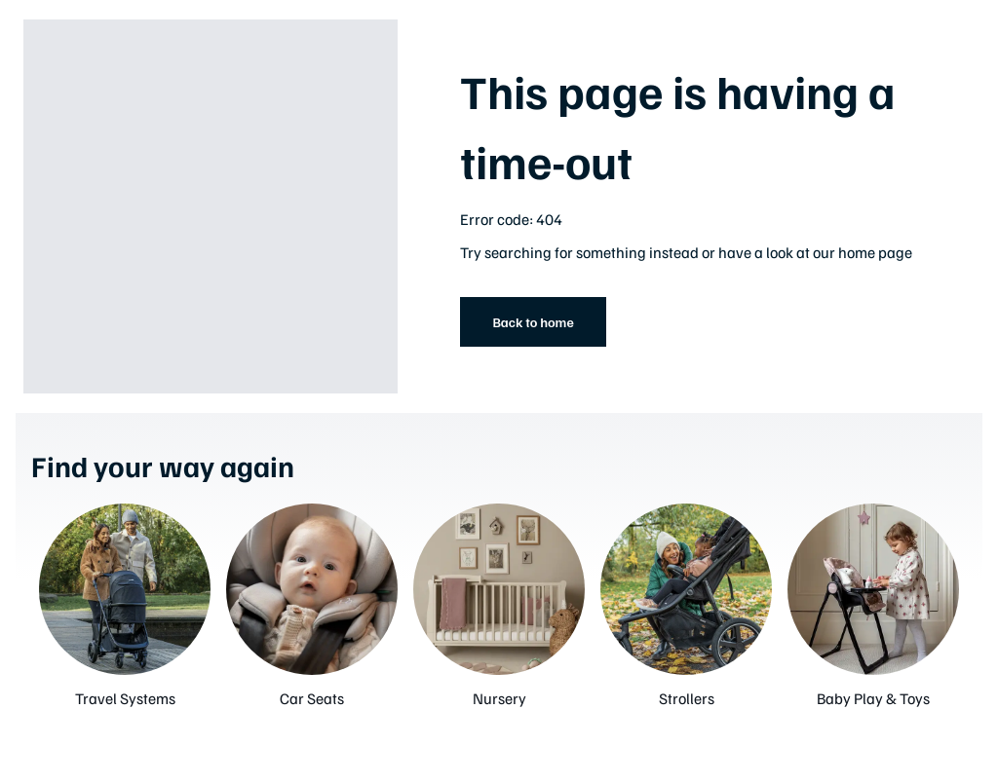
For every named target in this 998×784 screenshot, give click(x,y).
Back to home (532, 322)
